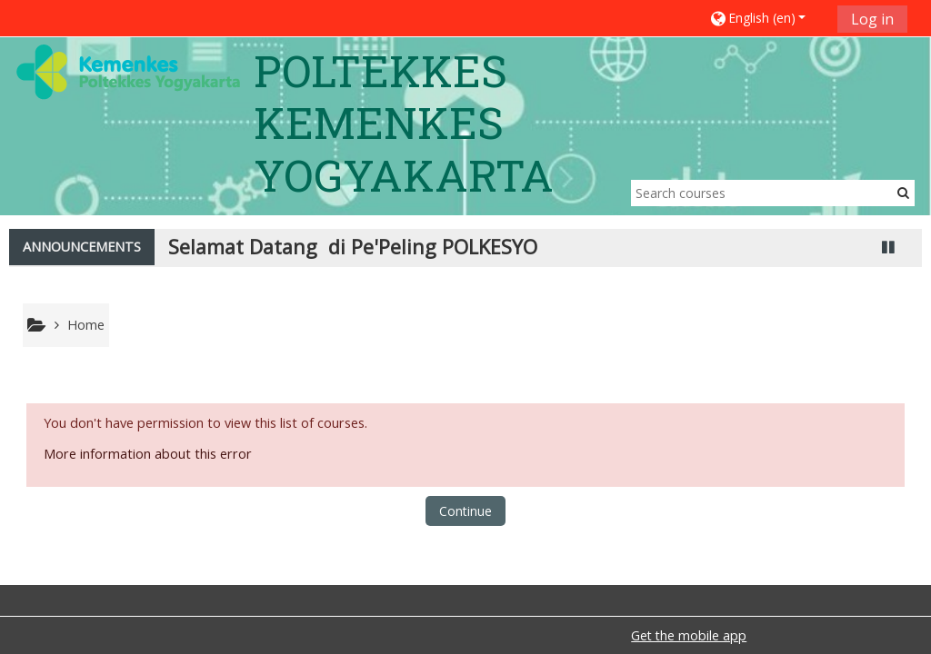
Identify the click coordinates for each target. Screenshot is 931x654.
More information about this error (148, 453)
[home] (128, 71)
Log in (872, 19)
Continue (465, 511)
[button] (767, 18)
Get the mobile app (688, 635)
